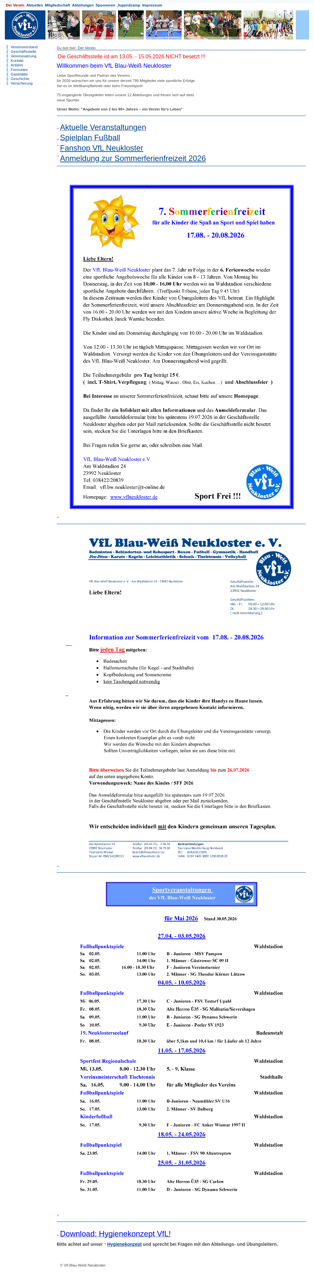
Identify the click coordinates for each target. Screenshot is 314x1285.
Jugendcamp (128, 5)
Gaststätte (19, 74)
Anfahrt (17, 65)
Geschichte (20, 79)
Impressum (152, 5)
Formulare (19, 70)
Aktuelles (34, 5)
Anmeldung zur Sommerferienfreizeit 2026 (133, 158)
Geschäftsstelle (23, 51)
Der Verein (15, 5)
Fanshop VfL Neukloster (101, 147)
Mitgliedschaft (57, 5)
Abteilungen (83, 5)
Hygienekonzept (124, 1244)
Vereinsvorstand (24, 47)
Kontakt (17, 61)
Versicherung (21, 83)
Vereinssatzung (23, 56)
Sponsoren (105, 5)
